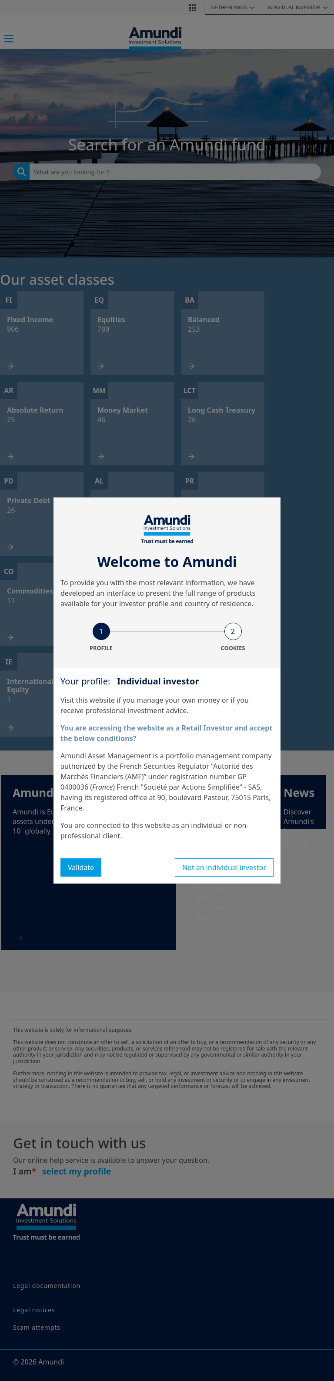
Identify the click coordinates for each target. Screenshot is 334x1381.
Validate (81, 867)
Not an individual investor (224, 867)
